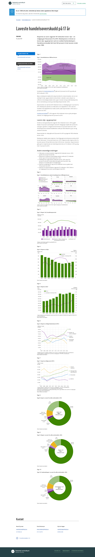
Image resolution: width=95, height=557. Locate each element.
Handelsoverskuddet (42, 113)
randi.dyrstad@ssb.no (21, 529)
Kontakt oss (57, 550)
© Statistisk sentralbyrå (77, 550)
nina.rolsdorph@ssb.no (43, 529)
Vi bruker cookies (81, 3)
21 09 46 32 (19, 532)
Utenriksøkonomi (26, 20)
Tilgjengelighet (66, 550)
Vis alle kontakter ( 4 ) (24, 538)
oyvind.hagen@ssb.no (63, 529)
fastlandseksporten (49, 91)
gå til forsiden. (43, 13)
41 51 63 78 (39, 532)
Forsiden (18, 20)
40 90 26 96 (60, 532)
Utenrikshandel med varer (24, 57)
